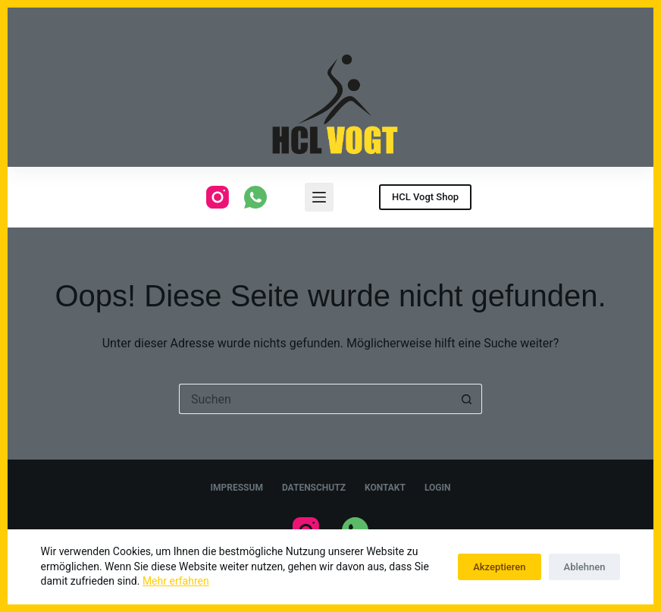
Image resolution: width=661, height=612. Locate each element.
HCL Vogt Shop (425, 196)
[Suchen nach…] (315, 399)
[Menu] (319, 197)
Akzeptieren (499, 567)
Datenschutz (314, 487)
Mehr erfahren (176, 581)
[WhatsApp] (255, 197)
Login (437, 487)
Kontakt (385, 487)
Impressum (237, 487)
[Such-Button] (467, 399)
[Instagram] (217, 197)
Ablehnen (585, 567)
